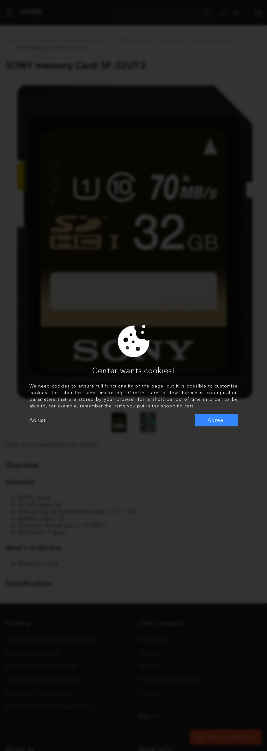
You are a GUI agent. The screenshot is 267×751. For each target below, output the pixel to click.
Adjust (37, 420)
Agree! (216, 420)
